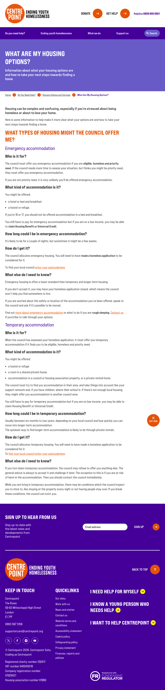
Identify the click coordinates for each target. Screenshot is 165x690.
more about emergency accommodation (39, 312)
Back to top (140, 569)
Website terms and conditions (65, 623)
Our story (60, 598)
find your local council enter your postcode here (37, 453)
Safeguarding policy (66, 642)
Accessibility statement (68, 631)
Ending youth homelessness (56, 33)
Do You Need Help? (27, 95)
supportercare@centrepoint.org (24, 631)
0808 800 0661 (151, 13)
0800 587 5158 (13, 624)
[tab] (11, 95)
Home (8, 95)
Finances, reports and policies (67, 655)
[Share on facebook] (17, 640)
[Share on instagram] (26, 640)
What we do (94, 33)
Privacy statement (65, 647)
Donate (85, 13)
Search (153, 33)
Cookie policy (62, 636)
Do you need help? (15, 33)
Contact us (117, 312)
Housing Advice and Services (56, 95)
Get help (112, 13)
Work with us (62, 604)
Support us (122, 33)
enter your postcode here (50, 267)
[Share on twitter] (8, 640)
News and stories (64, 609)
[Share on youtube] (35, 640)
